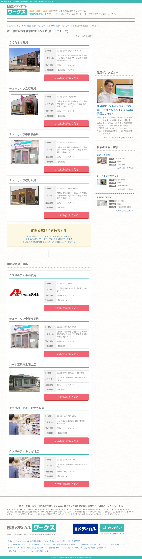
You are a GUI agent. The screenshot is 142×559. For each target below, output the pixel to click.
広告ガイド (66, 541)
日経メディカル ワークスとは (18, 541)
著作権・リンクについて (16, 548)
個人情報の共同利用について (92, 544)
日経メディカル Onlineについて (49, 541)
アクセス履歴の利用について (114, 544)
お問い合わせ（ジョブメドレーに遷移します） (43, 548)
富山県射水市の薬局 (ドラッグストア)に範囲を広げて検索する (49, 242)
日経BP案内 (76, 541)
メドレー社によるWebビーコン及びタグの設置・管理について (84, 548)
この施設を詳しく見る (66, 77)
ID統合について (75, 544)
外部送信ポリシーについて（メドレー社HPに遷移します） (29, 551)
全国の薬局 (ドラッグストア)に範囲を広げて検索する (49, 236)
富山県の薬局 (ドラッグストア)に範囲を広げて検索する (49, 239)
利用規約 (33, 541)
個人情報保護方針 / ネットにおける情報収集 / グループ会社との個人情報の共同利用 (38, 544)
